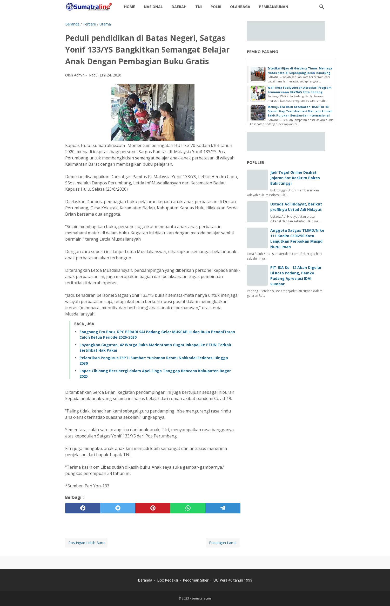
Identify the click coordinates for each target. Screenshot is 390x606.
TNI (198, 6)
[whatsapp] (187, 508)
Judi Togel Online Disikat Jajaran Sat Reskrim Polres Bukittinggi (295, 178)
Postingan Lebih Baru (86, 542)
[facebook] (82, 508)
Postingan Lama (223, 542)
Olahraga (240, 6)
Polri (216, 6)
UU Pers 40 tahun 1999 (232, 580)
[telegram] (222, 508)
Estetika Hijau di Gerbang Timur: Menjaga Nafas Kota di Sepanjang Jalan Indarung (300, 70)
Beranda (145, 580)
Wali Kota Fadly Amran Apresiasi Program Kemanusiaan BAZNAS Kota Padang (299, 90)
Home (129, 6)
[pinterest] (152, 508)
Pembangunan (273, 6)
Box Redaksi (168, 580)
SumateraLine (202, 598)
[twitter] (117, 508)
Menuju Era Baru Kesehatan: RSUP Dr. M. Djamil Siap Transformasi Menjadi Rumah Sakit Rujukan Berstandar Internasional (300, 111)
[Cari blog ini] (322, 7)
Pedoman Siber (196, 580)
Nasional (153, 6)
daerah (179, 6)
